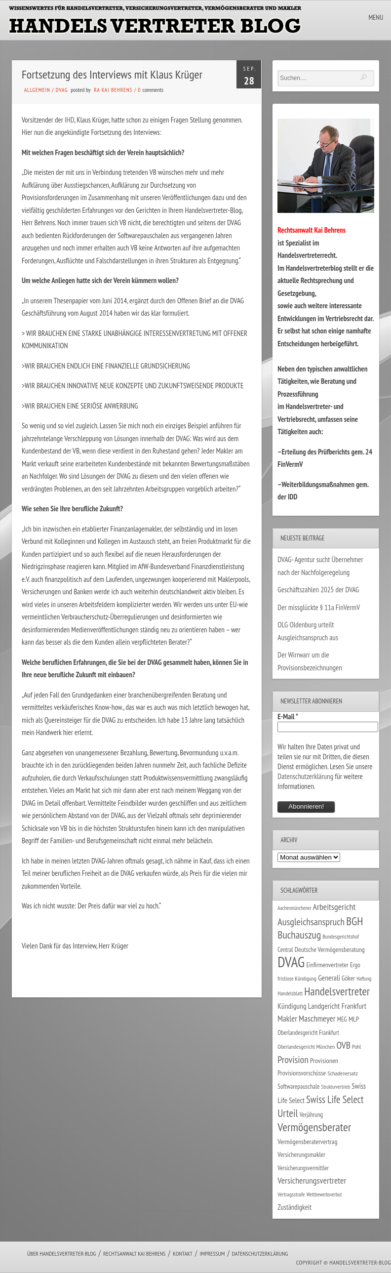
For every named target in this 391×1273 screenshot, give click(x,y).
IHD (69, 119)
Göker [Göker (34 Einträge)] (348, 978)
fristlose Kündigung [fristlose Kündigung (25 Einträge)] (296, 978)
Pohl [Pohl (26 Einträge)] (356, 1046)
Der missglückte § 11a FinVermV (318, 607)
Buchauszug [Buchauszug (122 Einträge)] (299, 935)
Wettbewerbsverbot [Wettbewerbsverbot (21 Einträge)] (324, 1194)
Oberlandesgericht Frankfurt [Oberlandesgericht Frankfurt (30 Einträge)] (308, 1032)
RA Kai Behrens (113, 89)
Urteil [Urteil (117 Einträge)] (287, 1113)
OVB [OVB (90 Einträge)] (343, 1045)
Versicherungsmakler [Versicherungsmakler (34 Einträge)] (301, 1154)
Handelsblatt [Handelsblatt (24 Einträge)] (290, 993)
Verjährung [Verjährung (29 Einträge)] (311, 1114)
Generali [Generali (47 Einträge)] (329, 978)
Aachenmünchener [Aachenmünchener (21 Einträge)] (294, 907)
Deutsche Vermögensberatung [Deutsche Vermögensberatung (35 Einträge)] (330, 949)
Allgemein (37, 89)
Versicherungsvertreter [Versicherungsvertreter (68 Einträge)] (311, 1180)
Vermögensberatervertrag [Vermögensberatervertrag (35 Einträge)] (307, 1141)
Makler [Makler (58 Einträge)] (287, 1018)
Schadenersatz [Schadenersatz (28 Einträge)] (342, 1073)
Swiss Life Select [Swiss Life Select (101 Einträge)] (334, 1099)
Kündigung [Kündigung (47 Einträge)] (291, 1006)
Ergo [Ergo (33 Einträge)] (355, 964)
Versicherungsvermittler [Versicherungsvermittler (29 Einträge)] (303, 1168)
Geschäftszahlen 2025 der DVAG (318, 589)
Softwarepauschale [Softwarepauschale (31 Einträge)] (298, 1086)
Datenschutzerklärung (305, 776)
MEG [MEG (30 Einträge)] (342, 1019)
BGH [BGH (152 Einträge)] (354, 921)
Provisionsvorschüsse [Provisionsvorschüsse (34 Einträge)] (301, 1072)
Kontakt (183, 1253)
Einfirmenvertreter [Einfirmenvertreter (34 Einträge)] (327, 964)
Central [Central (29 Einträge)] (285, 949)
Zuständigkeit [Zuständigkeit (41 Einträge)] (294, 1207)
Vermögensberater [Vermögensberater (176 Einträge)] (314, 1127)
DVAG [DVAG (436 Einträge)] (291, 961)
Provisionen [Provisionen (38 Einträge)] (324, 1060)
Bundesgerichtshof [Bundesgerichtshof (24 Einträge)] (340, 936)
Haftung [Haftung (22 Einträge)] (363, 978)
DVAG (62, 89)
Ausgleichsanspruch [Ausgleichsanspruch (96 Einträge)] (311, 921)
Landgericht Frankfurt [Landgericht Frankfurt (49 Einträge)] (337, 1006)
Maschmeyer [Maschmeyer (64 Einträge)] (317, 1018)
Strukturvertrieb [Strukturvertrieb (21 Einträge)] (336, 1086)
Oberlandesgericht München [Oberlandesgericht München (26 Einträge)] (306, 1046)
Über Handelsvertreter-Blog (61, 1253)
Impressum (212, 1253)
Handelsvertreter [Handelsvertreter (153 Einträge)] (337, 991)
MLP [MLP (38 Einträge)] (354, 1019)
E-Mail (287, 716)
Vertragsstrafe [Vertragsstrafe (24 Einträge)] (291, 1194)
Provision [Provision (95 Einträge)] (293, 1059)
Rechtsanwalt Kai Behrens (134, 1253)
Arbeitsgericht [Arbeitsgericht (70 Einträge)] (334, 906)
